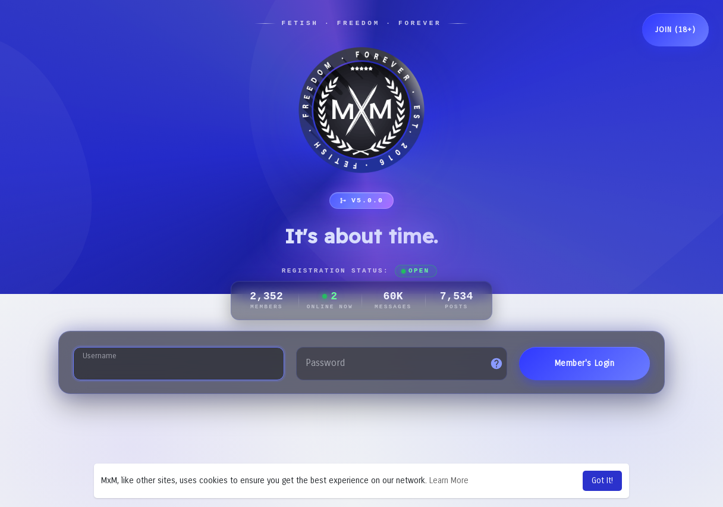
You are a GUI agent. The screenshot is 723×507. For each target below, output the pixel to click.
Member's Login (585, 363)
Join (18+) (675, 30)
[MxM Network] (361, 110)
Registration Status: (360, 271)
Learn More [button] (449, 480)
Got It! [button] (602, 480)
